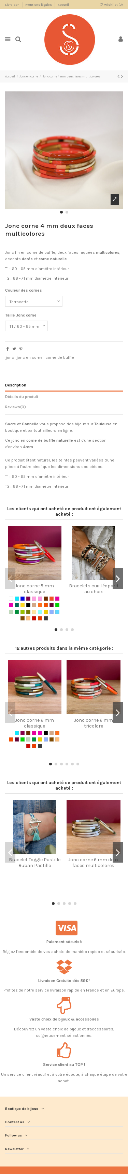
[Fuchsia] (11, 605)
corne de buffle (59, 357)
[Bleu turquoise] (17, 599)
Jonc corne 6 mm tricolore (93, 723)
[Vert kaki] (28, 612)
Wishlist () (111, 4)
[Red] (40, 618)
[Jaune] (22, 605)
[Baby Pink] (34, 599)
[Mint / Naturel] (40, 612)
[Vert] (57, 605)
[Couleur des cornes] (33, 301)
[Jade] (17, 605)
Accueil (63, 4)
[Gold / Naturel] (46, 612)
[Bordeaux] (28, 599)
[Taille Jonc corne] (26, 326)
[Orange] (40, 605)
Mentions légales (39, 4)
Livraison (12, 4)
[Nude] (34, 605)
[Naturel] (34, 612)
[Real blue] (51, 612)
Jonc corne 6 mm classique (34, 723)
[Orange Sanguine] (46, 605)
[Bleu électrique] (22, 599)
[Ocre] (28, 618)
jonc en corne (30, 357)
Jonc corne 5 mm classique (34, 589)
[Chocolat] (46, 599)
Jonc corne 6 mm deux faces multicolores (93, 862)
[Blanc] (11, 599)
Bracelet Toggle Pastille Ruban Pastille (34, 862)
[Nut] (22, 618)
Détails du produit (21, 397)
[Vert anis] (22, 612)
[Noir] (28, 605)
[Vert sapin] (17, 612)
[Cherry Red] (34, 618)
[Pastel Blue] (57, 612)
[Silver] (46, 618)
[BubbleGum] (40, 599)
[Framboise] (57, 599)
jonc (10, 357)
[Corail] (51, 599)
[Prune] (51, 605)
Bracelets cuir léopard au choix (93, 589)
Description (15, 385)
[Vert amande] (11, 612)
